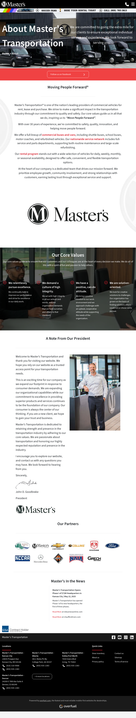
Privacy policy (98, 661)
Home (5, 53)
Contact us (119, 653)
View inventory (98, 653)
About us (95, 657)
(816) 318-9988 (11, 665)
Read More (56, 611)
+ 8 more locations (42, 676)
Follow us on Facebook (68, 74)
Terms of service (121, 661)
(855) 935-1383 (11, 669)
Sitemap (118, 657)
